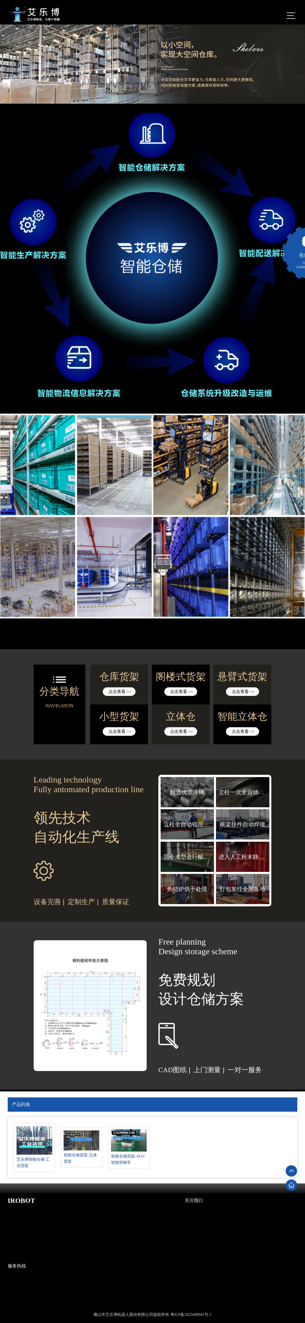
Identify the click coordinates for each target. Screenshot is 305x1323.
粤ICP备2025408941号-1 (191, 1314)
